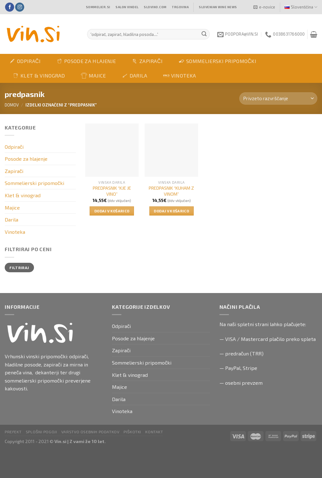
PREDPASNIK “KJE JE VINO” (112, 191)
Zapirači (147, 61)
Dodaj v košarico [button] (112, 211)
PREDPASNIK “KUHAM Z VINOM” (171, 191)
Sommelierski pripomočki (217, 61)
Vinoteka (179, 75)
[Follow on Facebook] (9, 7)
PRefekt (13, 431)
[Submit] (204, 34)
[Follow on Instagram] (19, 7)
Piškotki (132, 431)
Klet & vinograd (39, 75)
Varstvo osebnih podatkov (90, 431)
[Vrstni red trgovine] (278, 98)
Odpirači (25, 61)
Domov (12, 104)
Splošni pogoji (41, 431)
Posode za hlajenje (86, 61)
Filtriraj (19, 267)
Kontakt (154, 431)
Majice (93, 75)
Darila (134, 75)
